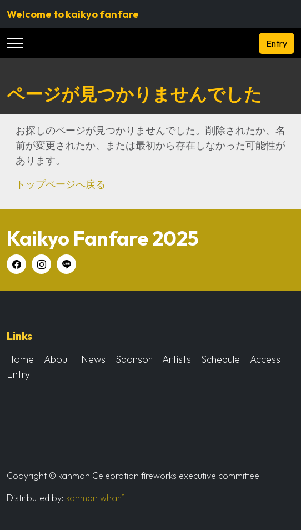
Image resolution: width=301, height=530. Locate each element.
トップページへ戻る (61, 184)
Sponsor (134, 359)
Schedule (220, 359)
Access (265, 359)
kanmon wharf (95, 497)
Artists (176, 359)
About (57, 359)
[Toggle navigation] (15, 43)
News (93, 359)
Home (20, 359)
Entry (276, 43)
